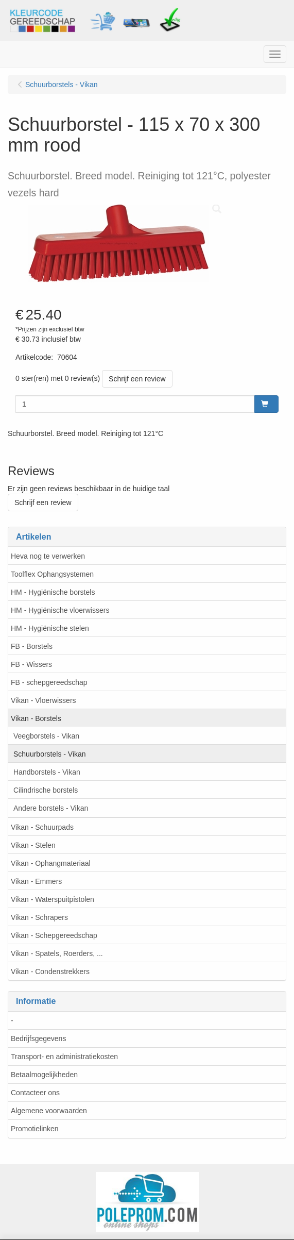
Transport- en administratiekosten (64, 1056)
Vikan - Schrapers (39, 917)
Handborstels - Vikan (46, 772)
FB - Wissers (31, 664)
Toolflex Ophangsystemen (52, 574)
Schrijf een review (137, 379)
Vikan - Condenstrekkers (50, 971)
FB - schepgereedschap (49, 682)
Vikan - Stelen (33, 845)
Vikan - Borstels (36, 718)
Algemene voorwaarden (49, 1111)
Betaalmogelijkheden (44, 1074)
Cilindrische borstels (45, 790)
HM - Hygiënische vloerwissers (60, 610)
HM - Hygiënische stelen (50, 628)
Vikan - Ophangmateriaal (51, 863)
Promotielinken (35, 1129)
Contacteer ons (35, 1092)
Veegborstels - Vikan (46, 736)
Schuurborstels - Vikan (49, 754)
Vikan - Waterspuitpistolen (52, 899)
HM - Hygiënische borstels (53, 592)
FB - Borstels (32, 646)
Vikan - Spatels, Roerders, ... (57, 953)
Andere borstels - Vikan (50, 808)
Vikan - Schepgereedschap (54, 935)
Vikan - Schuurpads (42, 827)
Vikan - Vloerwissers (43, 700)
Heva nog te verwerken (48, 556)
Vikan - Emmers (36, 881)
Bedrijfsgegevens (38, 1038)
